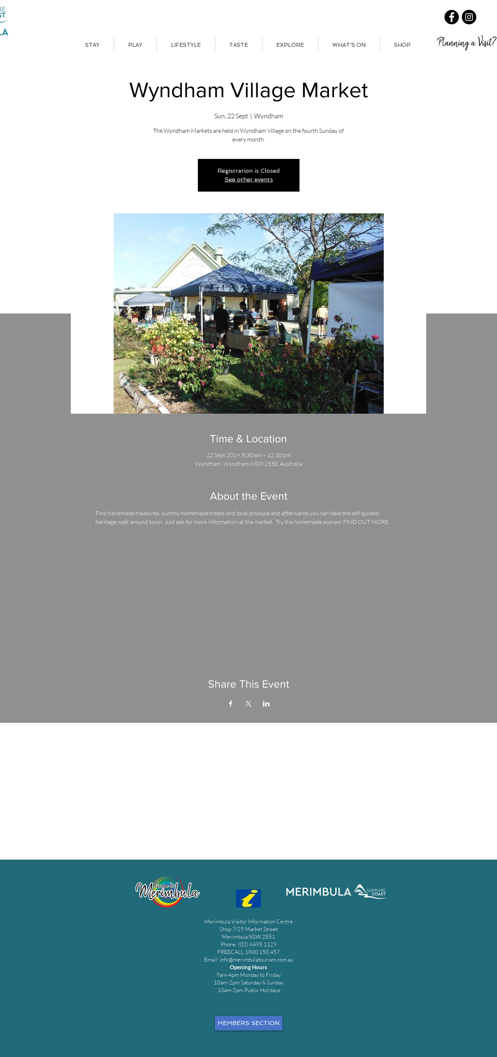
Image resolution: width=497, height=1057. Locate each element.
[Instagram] (469, 17)
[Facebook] (451, 17)
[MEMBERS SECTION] (248, 1023)
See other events (248, 179)
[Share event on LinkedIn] (266, 703)
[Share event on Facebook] (230, 703)
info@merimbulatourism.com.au (256, 959)
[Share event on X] (248, 703)
